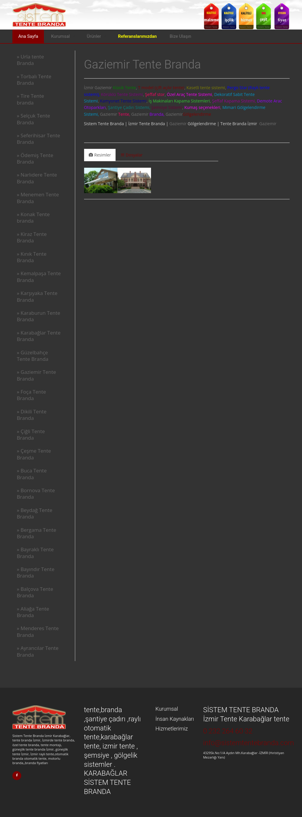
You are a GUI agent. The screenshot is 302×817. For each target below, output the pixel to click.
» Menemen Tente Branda (38, 197)
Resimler (100, 155)
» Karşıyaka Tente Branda (37, 296)
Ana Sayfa (28, 36)
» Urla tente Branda (30, 59)
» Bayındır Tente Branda (36, 572)
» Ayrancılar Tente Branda (37, 651)
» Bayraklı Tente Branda (35, 552)
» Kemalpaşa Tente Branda (39, 276)
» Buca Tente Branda (32, 473)
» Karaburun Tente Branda (38, 316)
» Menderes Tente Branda (38, 631)
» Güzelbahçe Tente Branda (32, 355)
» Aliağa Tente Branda (33, 612)
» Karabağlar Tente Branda (38, 336)
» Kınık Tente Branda (32, 257)
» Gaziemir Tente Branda (36, 375)
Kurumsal (60, 36)
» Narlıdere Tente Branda (37, 178)
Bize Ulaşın (180, 36)
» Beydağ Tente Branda (34, 513)
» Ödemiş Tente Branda (35, 158)
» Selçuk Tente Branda (33, 118)
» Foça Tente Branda (31, 395)
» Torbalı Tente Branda (34, 79)
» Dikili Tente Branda (32, 414)
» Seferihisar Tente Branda (38, 138)
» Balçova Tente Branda (35, 592)
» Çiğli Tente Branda (31, 434)
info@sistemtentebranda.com (248, 743)
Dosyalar (131, 155)
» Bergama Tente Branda (36, 533)
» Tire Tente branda (30, 99)
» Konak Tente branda (33, 217)
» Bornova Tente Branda (36, 493)
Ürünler (94, 36)
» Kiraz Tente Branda (32, 237)
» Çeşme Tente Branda (34, 454)
